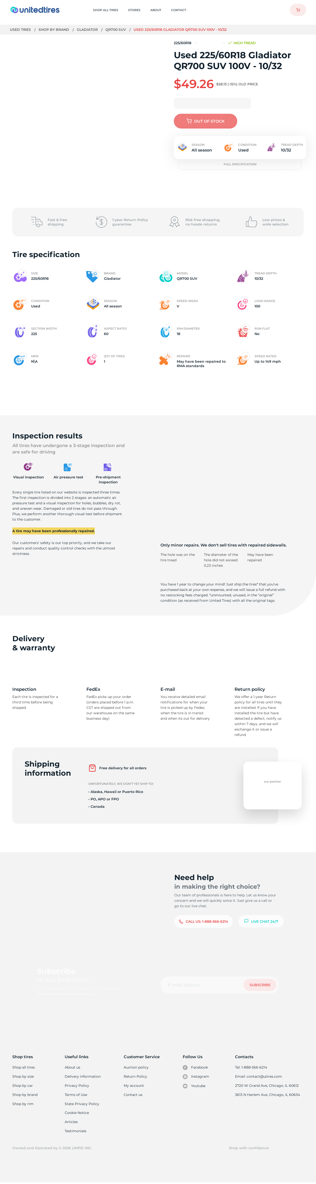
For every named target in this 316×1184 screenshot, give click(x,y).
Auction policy (136, 1067)
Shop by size (23, 1076)
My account (134, 1086)
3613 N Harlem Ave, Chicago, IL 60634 (268, 1095)
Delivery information (82, 1076)
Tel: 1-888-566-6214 (252, 1067)
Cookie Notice (77, 1113)
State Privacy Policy (82, 1104)
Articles (71, 1123)
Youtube (194, 1086)
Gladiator (88, 29)
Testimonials (76, 1132)
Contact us (133, 1095)
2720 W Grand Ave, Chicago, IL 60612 (267, 1086)
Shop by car (22, 1086)
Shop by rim (22, 1104)
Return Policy (135, 1076)
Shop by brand (54, 29)
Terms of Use (76, 1095)
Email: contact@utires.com (259, 1076)
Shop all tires (23, 1067)
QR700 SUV (116, 29)
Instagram (196, 1076)
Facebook (195, 1067)
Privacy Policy (77, 1086)
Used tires (21, 29)
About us (73, 1067)
